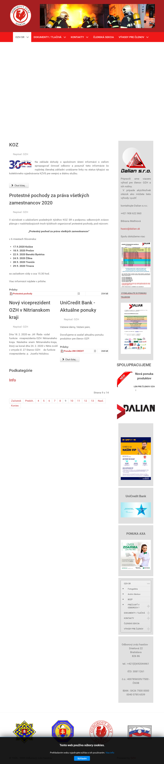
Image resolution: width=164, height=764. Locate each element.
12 (85, 400)
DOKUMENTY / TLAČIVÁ (134, 613)
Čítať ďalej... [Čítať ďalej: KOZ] (19, 185)
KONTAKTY (129, 618)
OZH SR (127, 583)
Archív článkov (134, 594)
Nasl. (101, 400)
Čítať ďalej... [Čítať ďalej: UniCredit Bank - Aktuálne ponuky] (70, 359)
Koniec (15, 405)
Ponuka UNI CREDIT (74, 351)
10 (71, 400)
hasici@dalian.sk (130, 228)
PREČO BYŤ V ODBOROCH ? (133, 606)
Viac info (110, 752)
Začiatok (16, 400)
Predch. (29, 400)
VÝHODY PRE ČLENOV (133, 629)
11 (78, 400)
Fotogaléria (133, 589)
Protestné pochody (22, 293)
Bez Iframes (82, 90)
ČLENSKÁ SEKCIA (131, 623)
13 (92, 400)
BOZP (130, 599)
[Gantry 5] (20, 15)
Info (12, 380)
